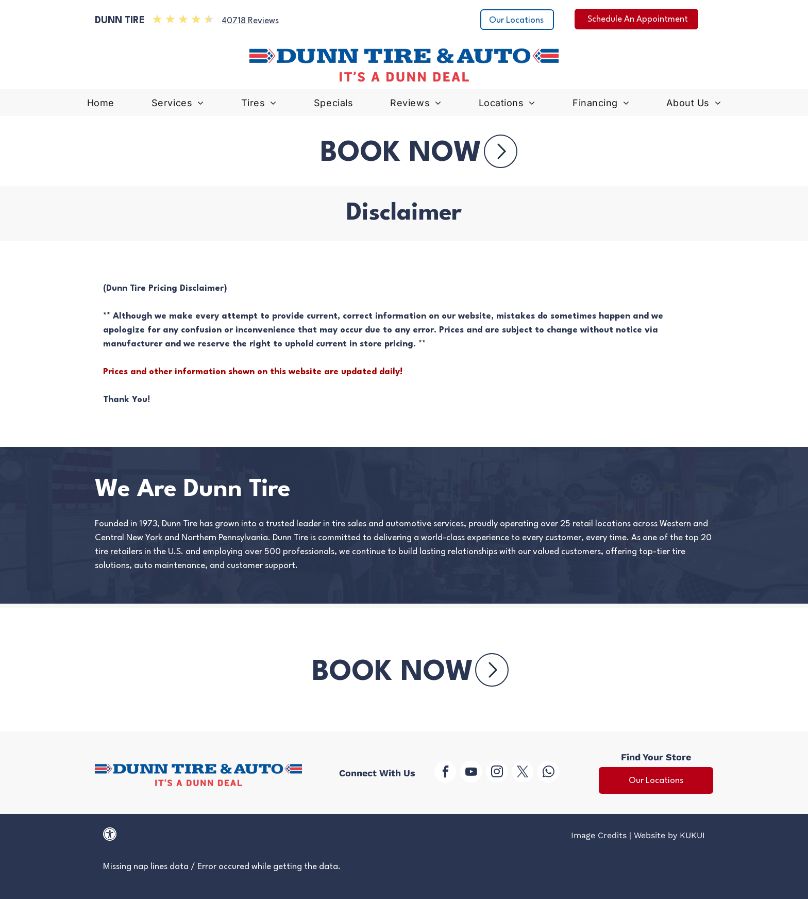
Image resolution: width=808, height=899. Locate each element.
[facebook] (445, 773)
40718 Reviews (250, 20)
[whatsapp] (548, 773)
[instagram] (497, 773)
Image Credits (599, 835)
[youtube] (471, 773)
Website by (655, 835)
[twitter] (522, 773)
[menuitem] (101, 105)
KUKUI (692, 835)
